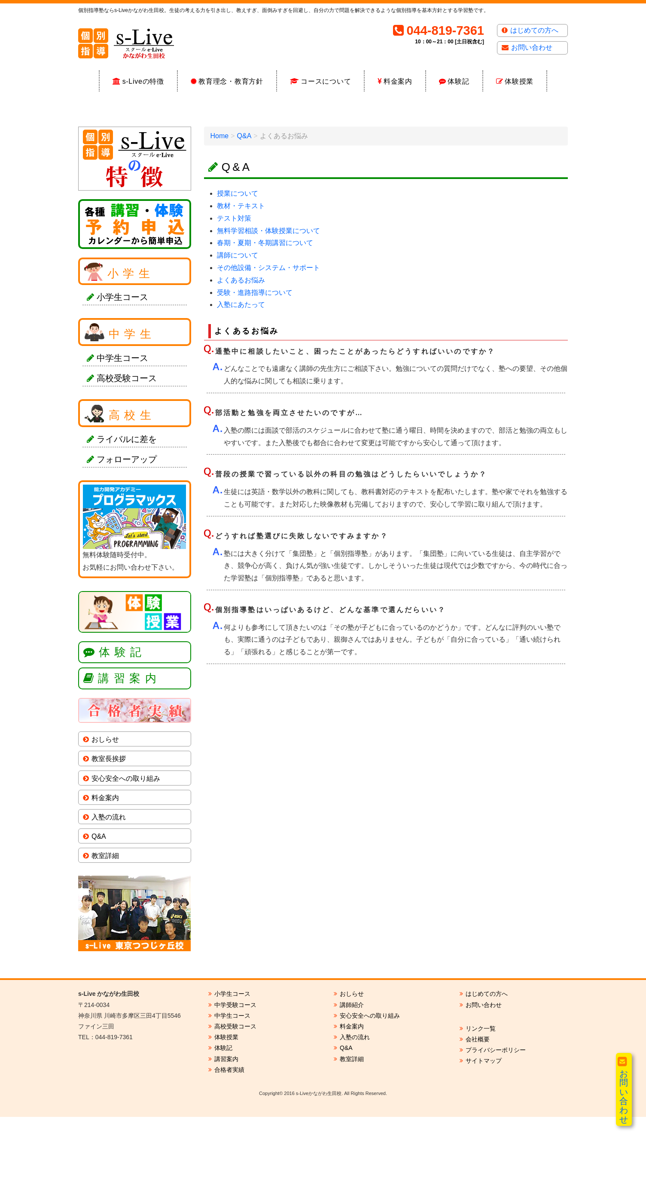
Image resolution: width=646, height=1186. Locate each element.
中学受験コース (235, 1074)
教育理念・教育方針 (230, 81)
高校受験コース (127, 447)
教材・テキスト (241, 275)
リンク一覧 (481, 1097)
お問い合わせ (531, 47)
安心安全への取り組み (125, 847)
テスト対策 (234, 287)
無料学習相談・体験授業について (268, 299)
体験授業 (519, 81)
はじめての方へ (534, 30)
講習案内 (129, 747)
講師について (237, 324)
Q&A (244, 205)
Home (219, 205)
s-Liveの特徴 (143, 81)
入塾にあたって (241, 374)
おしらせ (105, 808)
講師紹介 (352, 1074)
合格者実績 (229, 1138)
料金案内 (398, 81)
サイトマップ (484, 1130)
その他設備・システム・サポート (268, 336)
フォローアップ (127, 528)
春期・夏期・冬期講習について (265, 312)
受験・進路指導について (255, 361)
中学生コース (122, 427)
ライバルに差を (127, 508)
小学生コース (122, 366)
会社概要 (478, 1108)
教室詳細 (105, 924)
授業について (237, 262)
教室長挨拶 (108, 828)
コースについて (326, 81)
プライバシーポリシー (496, 1119)
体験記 (458, 81)
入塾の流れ (108, 886)
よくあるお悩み (241, 349)
